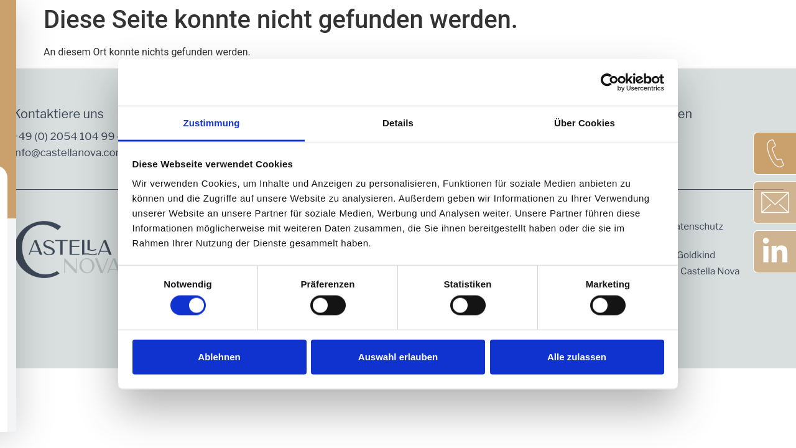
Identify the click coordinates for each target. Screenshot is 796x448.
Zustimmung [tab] (211, 123)
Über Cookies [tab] (584, 123)
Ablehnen (219, 356)
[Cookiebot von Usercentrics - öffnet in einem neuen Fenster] (609, 82)
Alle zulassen (576, 356)
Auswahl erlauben (398, 356)
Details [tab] (398, 123)
